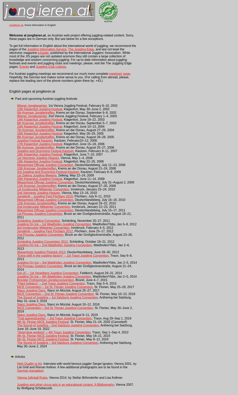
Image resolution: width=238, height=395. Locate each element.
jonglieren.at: (16, 25)
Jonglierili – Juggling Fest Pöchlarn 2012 (45, 231)
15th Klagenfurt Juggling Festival (39, 126)
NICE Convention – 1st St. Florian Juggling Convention (55, 287)
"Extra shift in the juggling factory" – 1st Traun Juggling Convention (63, 255)
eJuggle (43, 52)
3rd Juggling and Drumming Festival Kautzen (48, 172)
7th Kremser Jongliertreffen (36, 130)
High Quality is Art (29, 363)
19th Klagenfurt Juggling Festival (39, 161)
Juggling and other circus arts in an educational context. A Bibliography (65, 384)
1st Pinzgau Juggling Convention (39, 213)
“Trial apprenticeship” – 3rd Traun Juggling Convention (54, 318)
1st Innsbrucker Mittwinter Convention (43, 189)
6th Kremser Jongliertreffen (36, 123)
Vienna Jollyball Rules (32, 377)
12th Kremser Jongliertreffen (36, 203)
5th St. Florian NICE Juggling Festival (43, 339)
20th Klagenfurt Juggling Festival (39, 179)
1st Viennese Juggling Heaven (38, 158)
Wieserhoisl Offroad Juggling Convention (45, 165)
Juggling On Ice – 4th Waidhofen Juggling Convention (54, 276)
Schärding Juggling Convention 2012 (42, 241)
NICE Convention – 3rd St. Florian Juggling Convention (55, 308)
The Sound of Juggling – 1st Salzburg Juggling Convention (57, 297)
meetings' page (119, 73)
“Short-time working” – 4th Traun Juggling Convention (54, 332)
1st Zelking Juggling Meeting (36, 175)
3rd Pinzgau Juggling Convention (40, 266)
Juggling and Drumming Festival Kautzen (45, 151)
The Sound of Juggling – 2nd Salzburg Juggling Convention (58, 325)
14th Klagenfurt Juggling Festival (39, 119)
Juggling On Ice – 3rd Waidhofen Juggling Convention (54, 262)
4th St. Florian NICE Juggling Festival (43, 322)
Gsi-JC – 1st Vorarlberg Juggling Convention (47, 273)
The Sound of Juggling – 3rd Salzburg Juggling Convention (57, 342)
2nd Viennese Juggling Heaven (38, 192)
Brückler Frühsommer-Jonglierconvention (45, 280)
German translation (30, 370)
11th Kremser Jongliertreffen (36, 186)
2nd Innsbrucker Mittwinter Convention (43, 206)
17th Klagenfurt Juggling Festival (39, 144)
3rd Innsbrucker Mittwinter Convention (43, 227)
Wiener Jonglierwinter (32, 105)
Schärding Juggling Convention (38, 220)
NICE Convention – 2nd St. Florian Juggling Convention (55, 294)
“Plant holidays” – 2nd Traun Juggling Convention (51, 283)
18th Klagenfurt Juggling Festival (39, 154)
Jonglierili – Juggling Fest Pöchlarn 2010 (45, 196)
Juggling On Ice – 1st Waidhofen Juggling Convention (54, 224)
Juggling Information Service (47, 49)
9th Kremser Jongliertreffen (36, 147)
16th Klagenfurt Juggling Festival (39, 133)
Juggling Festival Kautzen (34, 140)
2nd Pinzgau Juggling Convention (40, 234)
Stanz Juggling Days (31, 290)
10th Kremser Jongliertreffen (36, 168)
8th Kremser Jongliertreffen (36, 137)
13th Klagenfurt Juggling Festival (39, 109)
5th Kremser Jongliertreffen (36, 112)
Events (24, 66)
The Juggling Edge (81, 49)
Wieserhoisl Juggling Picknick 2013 (41, 252)
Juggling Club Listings (51, 66)
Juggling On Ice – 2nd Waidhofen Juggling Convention (54, 245)
